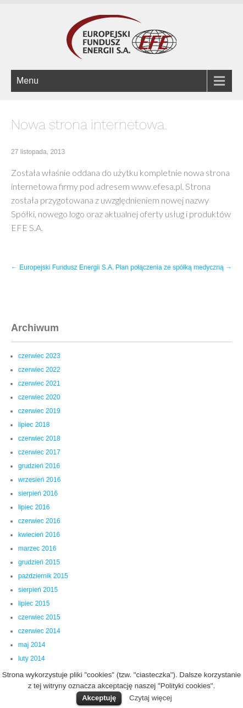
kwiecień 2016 (39, 535)
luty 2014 (31, 658)
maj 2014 (31, 645)
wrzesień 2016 (39, 480)
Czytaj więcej (150, 698)
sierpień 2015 (38, 590)
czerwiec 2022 (39, 370)
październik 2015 (43, 576)
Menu (27, 80)
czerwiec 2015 (39, 617)
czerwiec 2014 (39, 631)
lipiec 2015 (33, 603)
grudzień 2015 (39, 562)
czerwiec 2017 (39, 452)
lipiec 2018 (33, 425)
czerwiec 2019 (39, 411)
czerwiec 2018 (39, 438)
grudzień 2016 (39, 466)
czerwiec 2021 (39, 383)
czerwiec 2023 (39, 356)
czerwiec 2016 (39, 521)
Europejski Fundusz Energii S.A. (62, 267)
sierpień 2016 (38, 493)
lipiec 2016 (33, 507)
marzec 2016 (37, 548)
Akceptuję (99, 698)
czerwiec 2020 (39, 397)
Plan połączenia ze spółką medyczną (173, 267)
